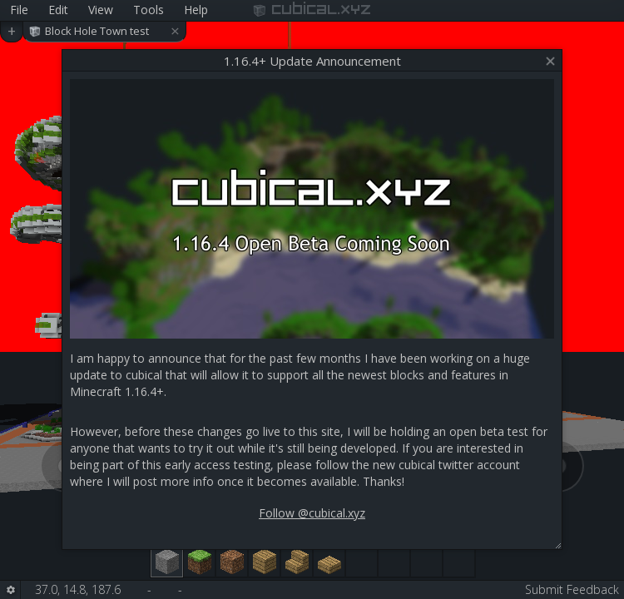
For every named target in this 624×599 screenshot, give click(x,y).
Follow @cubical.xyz (312, 513)
